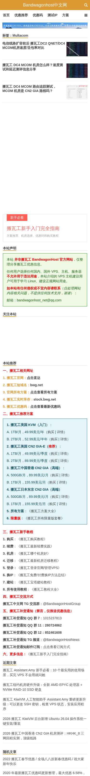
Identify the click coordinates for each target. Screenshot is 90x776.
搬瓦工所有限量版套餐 (44, 518)
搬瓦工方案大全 (42, 511)
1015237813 (52, 618)
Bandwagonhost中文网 (45, 5)
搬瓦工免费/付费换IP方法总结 (42, 575)
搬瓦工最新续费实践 (35, 546)
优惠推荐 (21, 15)
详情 (60, 432)
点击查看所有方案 (43, 392)
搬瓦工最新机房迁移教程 (38, 561)
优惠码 (38, 15)
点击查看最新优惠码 (45, 406)
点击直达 (33, 378)
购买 (51, 432)
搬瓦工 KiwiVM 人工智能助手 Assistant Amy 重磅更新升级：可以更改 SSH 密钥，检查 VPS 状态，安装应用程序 (44, 704)
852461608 (53, 632)
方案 (65, 15)
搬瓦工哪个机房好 (33, 553)
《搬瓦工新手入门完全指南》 (48, 654)
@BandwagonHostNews (61, 640)
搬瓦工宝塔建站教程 (35, 582)
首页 (6, 15)
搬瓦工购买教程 (32, 539)
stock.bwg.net (45, 399)
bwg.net (36, 385)
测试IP (52, 15)
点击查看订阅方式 (56, 647)
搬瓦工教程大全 (45, 589)
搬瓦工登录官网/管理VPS (39, 568)
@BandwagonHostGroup (61, 604)
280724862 (53, 625)
